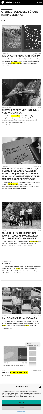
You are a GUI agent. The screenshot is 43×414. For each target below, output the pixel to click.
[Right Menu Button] (40, 2)
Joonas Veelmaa (7, 66)
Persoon (11, 108)
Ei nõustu (21, 407)
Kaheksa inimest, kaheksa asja (19, 318)
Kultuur (4, 316)
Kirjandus (5, 53)
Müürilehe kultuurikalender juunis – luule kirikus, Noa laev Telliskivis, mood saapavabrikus (20, 236)
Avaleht (6, 263)
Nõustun (21, 402)
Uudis (9, 166)
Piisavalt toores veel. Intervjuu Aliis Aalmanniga (20, 111)
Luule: (15, 372)
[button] (40, 387)
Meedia (4, 166)
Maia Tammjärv (7, 124)
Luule (3, 370)
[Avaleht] (10, 3)
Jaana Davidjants (7, 328)
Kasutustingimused (20, 411)
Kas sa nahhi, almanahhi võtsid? (21, 55)
